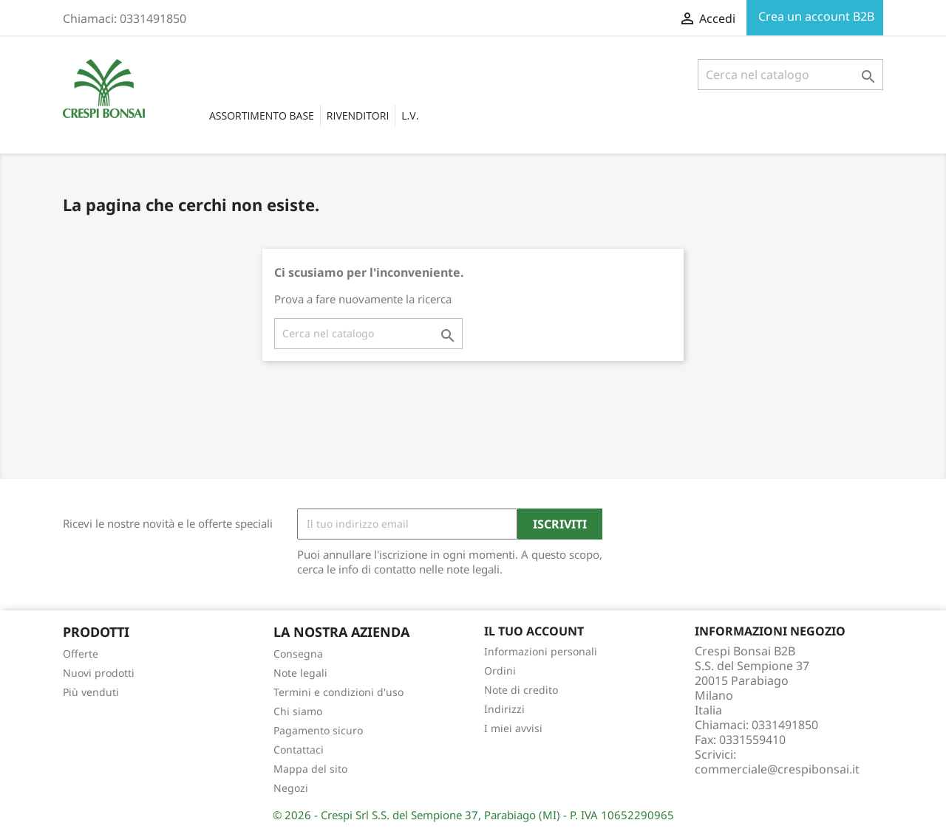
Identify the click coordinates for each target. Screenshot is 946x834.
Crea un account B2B (814, 16)
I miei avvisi (513, 728)
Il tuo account (534, 631)
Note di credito (521, 690)
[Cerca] (790, 74)
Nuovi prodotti (99, 673)
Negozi (290, 788)
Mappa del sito (310, 769)
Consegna (298, 654)
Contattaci (298, 749)
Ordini (500, 671)
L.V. (409, 115)
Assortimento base (261, 115)
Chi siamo (297, 711)
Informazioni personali (540, 651)
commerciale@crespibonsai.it (777, 769)
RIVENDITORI (358, 115)
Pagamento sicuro (318, 730)
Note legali (300, 673)
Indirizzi (504, 709)
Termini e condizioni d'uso (338, 692)
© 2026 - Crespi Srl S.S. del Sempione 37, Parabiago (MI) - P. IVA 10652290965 (473, 814)
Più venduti (91, 692)
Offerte (80, 654)
